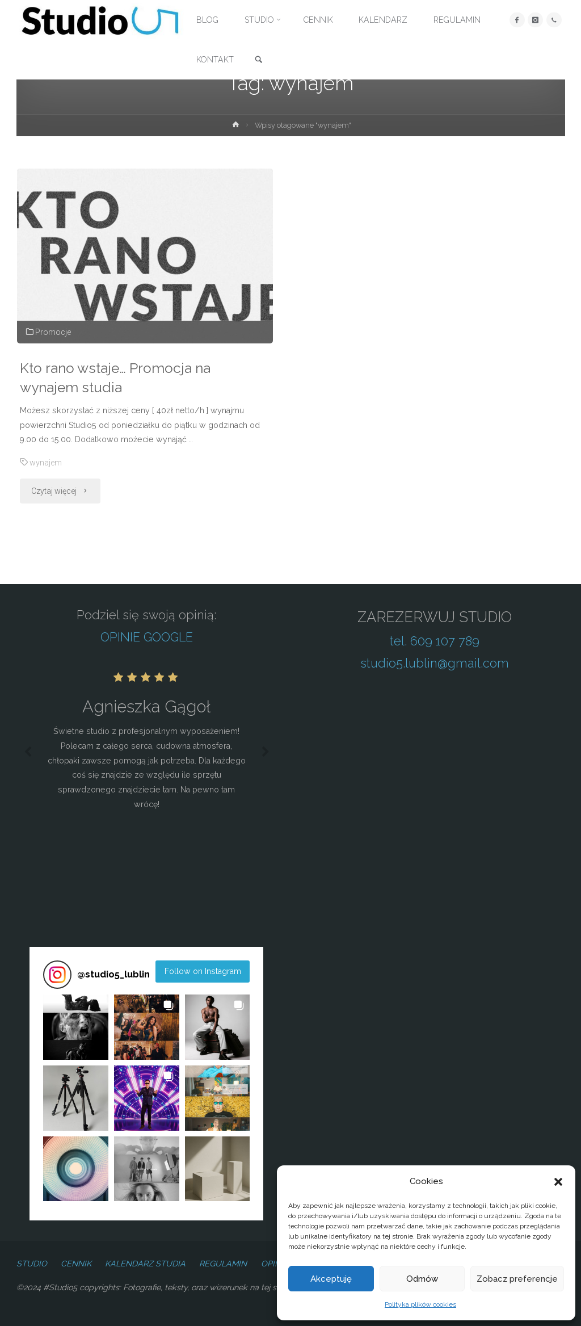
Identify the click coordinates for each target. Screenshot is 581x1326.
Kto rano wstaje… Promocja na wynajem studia (117, 378)
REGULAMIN (223, 1263)
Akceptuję (331, 1279)
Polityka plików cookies (420, 1304)
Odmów (422, 1279)
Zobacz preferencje (517, 1279)
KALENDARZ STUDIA (145, 1263)
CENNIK (76, 1263)
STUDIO (31, 1263)
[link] (258, 60)
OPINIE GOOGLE (146, 637)
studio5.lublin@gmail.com (434, 663)
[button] (558, 1181)
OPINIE (274, 1263)
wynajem (46, 462)
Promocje (53, 332)
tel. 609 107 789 (434, 641)
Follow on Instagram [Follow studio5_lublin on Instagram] (203, 971)
